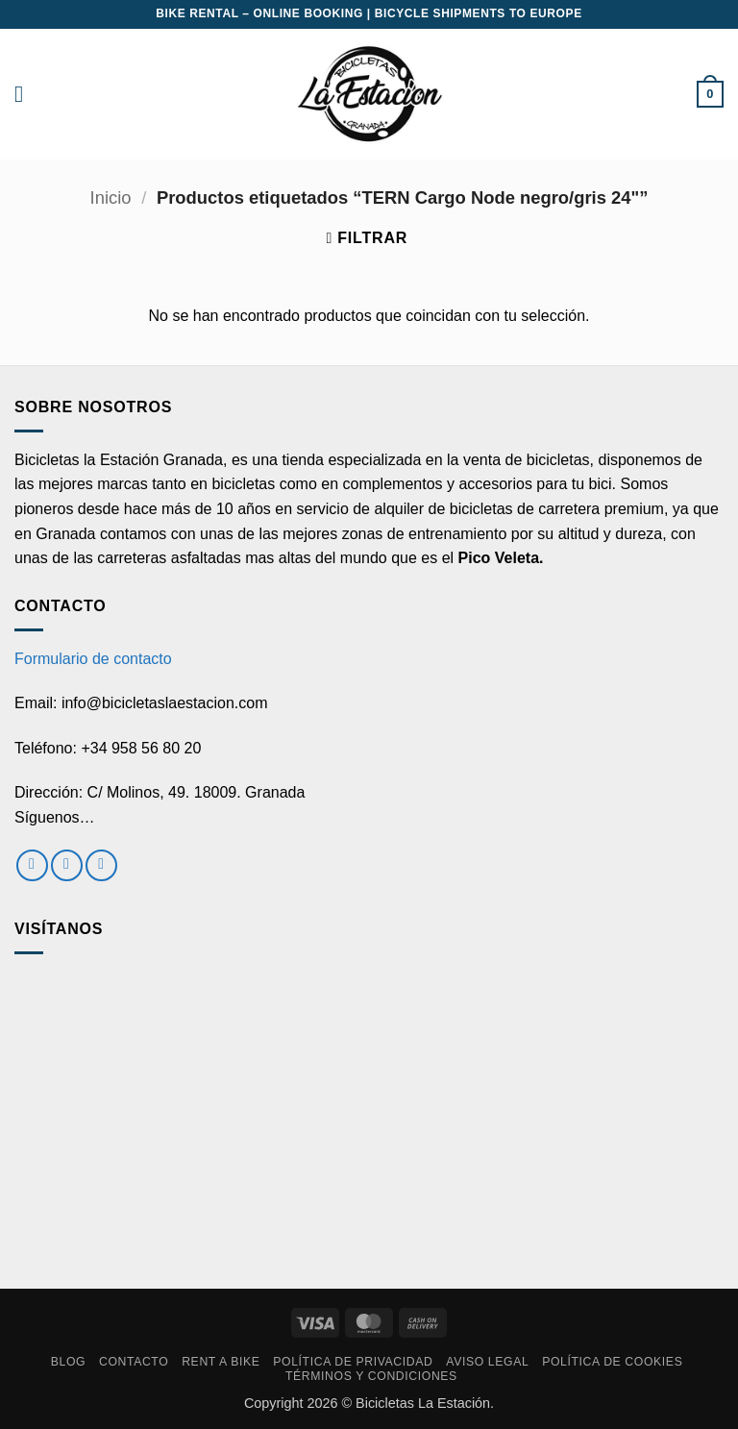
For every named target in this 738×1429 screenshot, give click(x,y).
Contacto (133, 1361)
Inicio (111, 197)
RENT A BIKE (220, 1361)
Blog (68, 1361)
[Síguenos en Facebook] (32, 865)
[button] (25, 93)
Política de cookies (612, 1361)
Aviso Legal (487, 1361)
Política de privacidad (352, 1361)
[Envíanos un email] (101, 865)
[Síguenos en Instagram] (67, 865)
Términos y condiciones (371, 1376)
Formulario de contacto (93, 659)
